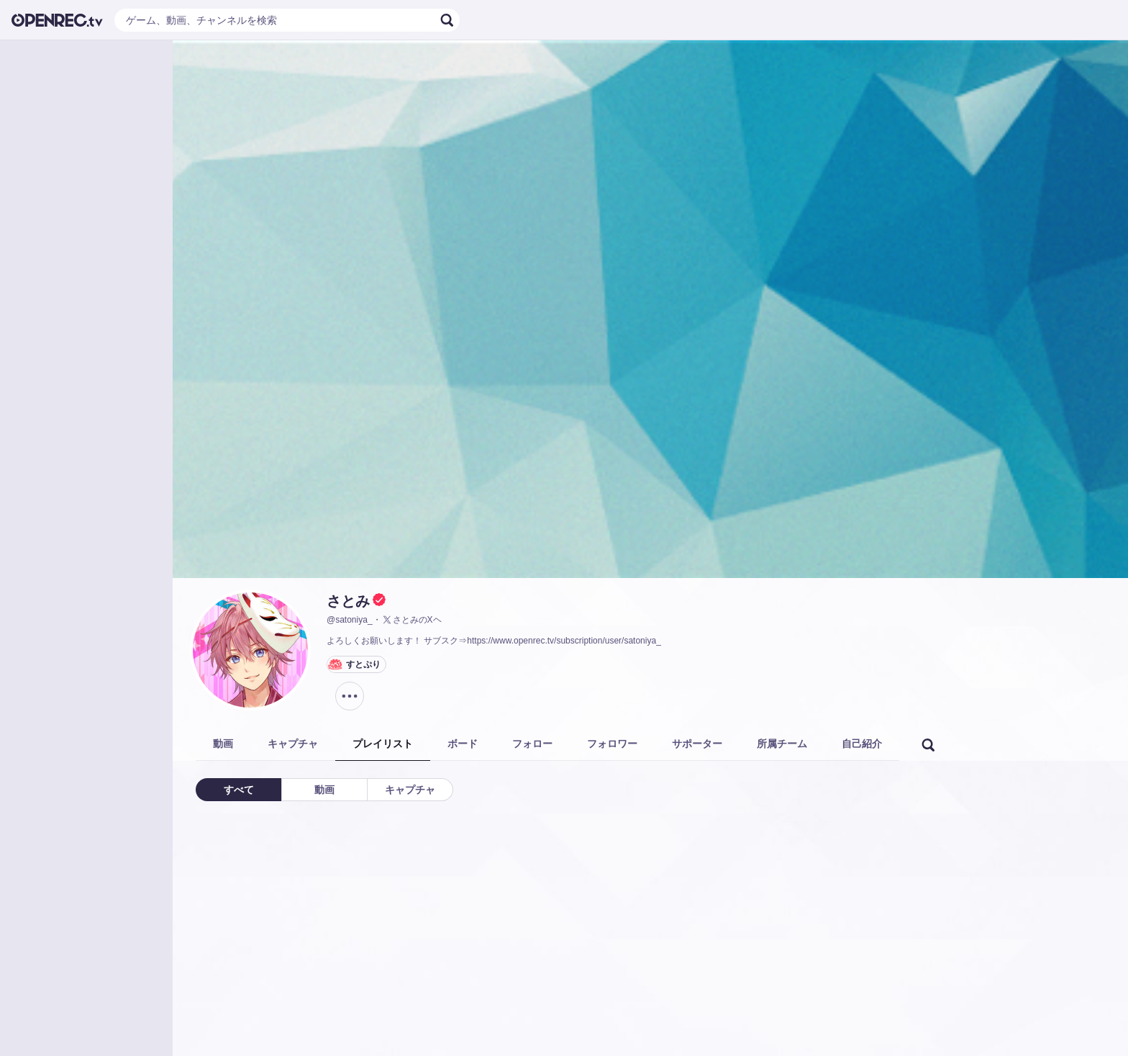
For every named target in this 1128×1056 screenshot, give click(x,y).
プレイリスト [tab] (382, 743)
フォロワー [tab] (612, 743)
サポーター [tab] (697, 743)
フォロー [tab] (532, 743)
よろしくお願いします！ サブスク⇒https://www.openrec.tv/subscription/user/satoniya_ (494, 641)
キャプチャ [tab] (293, 743)
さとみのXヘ (411, 620)
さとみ (348, 601)
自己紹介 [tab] (862, 743)
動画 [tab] (223, 743)
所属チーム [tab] (782, 743)
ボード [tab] (462, 743)
